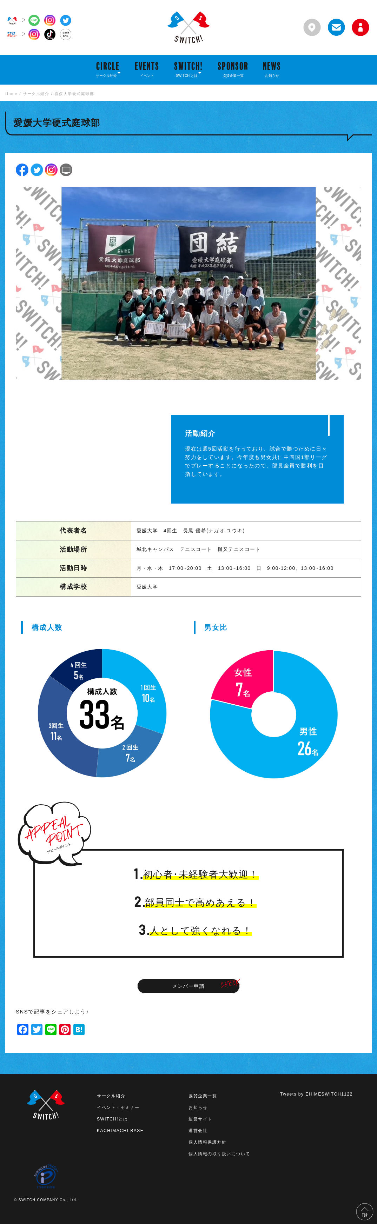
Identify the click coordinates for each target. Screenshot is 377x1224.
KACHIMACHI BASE (120, 1130)
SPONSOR (233, 69)
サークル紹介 (111, 1095)
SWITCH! (188, 69)
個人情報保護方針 (207, 1142)
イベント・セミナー (118, 1107)
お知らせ (197, 1107)
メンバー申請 (188, 986)
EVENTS (147, 69)
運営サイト (200, 1119)
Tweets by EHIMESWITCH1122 (316, 1094)
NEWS (272, 69)
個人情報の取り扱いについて (219, 1153)
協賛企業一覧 (202, 1095)
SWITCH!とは (112, 1119)
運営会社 (197, 1130)
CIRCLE (108, 69)
